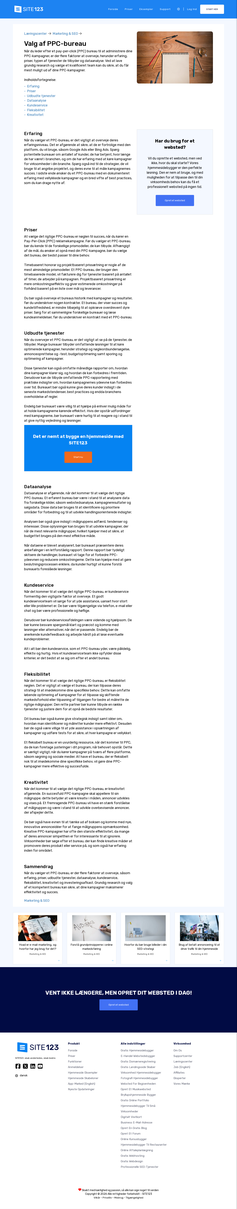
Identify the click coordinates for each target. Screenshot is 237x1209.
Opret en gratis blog (134, 1128)
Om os (177, 1050)
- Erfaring (31, 86)
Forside (113, 9)
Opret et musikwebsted (136, 1089)
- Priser (30, 91)
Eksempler (146, 9)
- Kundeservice (36, 105)
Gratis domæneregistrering (138, 1061)
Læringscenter (35, 34)
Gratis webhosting (132, 1156)
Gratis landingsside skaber (138, 1067)
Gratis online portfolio (135, 1100)
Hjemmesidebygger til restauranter (144, 1145)
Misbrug (118, 1197)
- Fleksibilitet (34, 110)
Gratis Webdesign (132, 1161)
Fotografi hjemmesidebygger (139, 1078)
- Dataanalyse (35, 100)
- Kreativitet (34, 115)
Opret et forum (131, 1133)
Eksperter (179, 1078)
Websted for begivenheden (138, 1084)
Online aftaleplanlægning (137, 1150)
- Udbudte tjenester (39, 96)
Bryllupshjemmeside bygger (138, 1095)
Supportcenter (182, 1056)
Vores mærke (181, 1084)
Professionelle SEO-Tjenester (139, 1167)
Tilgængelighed (134, 1197)
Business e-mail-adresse (136, 1122)
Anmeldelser (76, 1067)
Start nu (78, 457)
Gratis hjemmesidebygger (137, 1050)
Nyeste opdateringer (81, 1089)
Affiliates (179, 1072)
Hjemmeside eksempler (82, 1072)
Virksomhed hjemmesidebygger (141, 1072)
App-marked (81, 1084)
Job (181, 1067)
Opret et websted (175, 200)
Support (165, 9)
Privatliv (107, 1197)
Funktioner (75, 1061)
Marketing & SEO (65, 34)
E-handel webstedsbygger (138, 1056)
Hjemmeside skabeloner (83, 1078)
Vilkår (97, 1197)
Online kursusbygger (134, 1139)
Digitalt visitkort (131, 1117)
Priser (129, 9)
